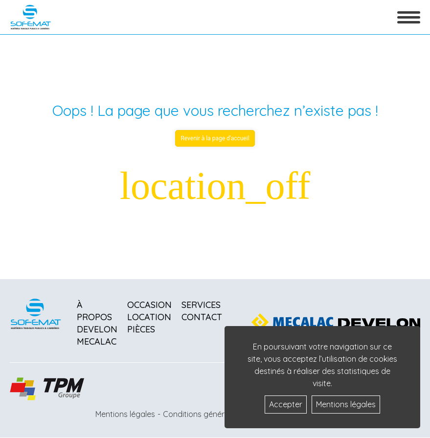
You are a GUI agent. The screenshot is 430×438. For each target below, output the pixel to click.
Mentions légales (125, 414)
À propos (94, 311)
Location (149, 317)
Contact (201, 317)
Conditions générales (201, 414)
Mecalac (96, 341)
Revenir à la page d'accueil (215, 138)
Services (201, 304)
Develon (97, 329)
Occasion (149, 304)
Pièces (141, 329)
